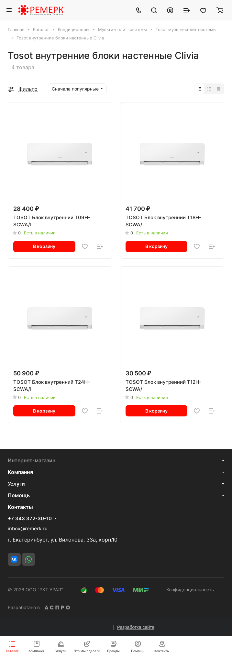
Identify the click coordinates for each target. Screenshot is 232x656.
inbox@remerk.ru (28, 528)
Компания (20, 472)
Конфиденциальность (190, 589)
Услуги (16, 483)
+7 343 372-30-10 (30, 519)
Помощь (19, 495)
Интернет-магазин (31, 460)
